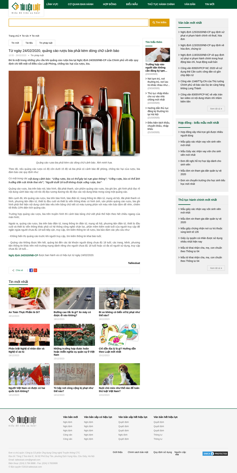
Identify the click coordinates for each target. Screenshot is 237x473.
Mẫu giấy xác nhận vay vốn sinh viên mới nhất (201, 143)
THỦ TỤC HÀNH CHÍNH (161, 4)
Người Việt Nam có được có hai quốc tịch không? (27, 390)
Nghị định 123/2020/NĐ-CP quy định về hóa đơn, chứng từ (202, 47)
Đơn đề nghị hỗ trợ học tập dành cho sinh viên (201, 163)
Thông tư (158, 435)
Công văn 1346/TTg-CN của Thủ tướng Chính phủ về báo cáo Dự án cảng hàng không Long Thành (203, 85)
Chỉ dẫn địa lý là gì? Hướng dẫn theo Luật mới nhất (117, 350)
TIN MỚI (209, 4)
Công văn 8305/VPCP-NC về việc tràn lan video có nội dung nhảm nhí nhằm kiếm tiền (201, 98)
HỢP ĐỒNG (109, 4)
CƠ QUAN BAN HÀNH (80, 4)
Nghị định (67, 422)
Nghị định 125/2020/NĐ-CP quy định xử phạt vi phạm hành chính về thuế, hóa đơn (202, 35)
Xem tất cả (216, 109)
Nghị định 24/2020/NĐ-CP (23, 255)
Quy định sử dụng (162, 452)
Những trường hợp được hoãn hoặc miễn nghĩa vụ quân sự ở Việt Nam (74, 351)
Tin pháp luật (45, 43)
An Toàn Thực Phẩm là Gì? (24, 312)
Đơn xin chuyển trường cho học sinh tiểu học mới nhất (203, 182)
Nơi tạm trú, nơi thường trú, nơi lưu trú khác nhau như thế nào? (158, 82)
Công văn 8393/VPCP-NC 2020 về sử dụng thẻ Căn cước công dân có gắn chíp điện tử (201, 72)
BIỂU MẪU (132, 4)
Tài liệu (29, 43)
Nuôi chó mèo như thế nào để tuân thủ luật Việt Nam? (119, 390)
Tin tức (25, 35)
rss (177, 454)
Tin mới (35, 35)
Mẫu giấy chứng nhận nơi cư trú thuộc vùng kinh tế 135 (201, 230)
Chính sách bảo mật (138, 452)
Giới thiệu (118, 452)
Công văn (67, 435)
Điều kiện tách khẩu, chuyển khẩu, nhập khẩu (159, 125)
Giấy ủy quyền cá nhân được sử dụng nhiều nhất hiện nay (201, 240)
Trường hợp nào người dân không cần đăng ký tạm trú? (155, 67)
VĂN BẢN (189, 4)
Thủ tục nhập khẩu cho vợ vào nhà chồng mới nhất (158, 96)
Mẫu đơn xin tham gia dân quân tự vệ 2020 (201, 172)
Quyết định (123, 422)
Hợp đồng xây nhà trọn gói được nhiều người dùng (202, 134)
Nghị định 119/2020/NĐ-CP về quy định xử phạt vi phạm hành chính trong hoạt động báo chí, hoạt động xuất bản (202, 58)
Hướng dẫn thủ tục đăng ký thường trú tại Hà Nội (158, 111)
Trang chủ (14, 35)
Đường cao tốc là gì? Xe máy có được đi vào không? (72, 314)
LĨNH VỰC (52, 4)
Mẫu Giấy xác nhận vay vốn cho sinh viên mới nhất (201, 153)
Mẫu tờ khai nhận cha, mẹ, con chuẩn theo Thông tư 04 (201, 249)
